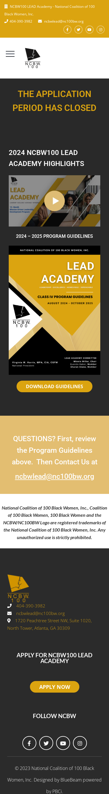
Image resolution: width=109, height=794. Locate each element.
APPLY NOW (54, 686)
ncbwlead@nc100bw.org (63, 21)
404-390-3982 (21, 21)
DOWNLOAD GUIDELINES (54, 386)
